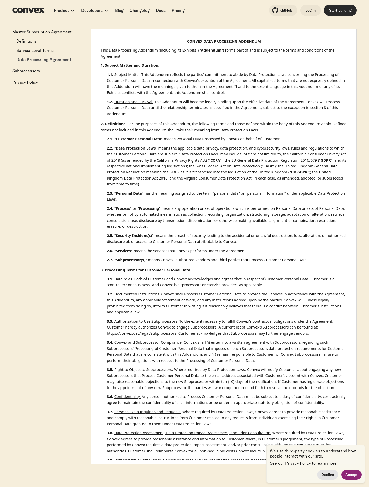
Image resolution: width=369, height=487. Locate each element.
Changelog (140, 10)
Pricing (178, 10)
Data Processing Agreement (43, 59)
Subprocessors (26, 70)
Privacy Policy (25, 82)
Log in (310, 10)
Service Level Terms (35, 50)
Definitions (26, 41)
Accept (351, 474)
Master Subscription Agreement (42, 31)
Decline (327, 474)
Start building (340, 10)
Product (64, 10)
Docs (161, 10)
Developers (95, 10)
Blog (119, 10)
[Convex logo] (28, 10)
